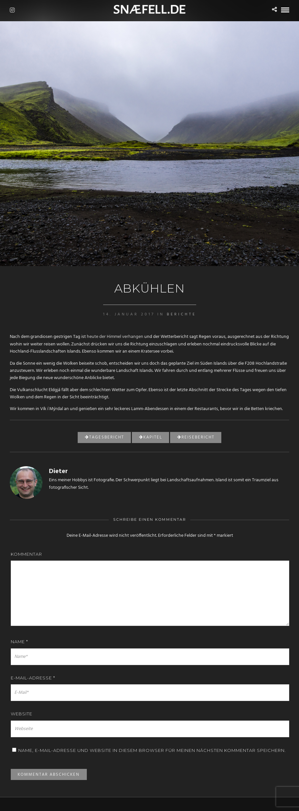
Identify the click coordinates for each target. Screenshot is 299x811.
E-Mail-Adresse (33, 677)
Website (21, 713)
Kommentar (26, 554)
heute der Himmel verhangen (115, 337)
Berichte (181, 314)
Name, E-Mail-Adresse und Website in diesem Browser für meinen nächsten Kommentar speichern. (152, 750)
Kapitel (150, 437)
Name (19, 641)
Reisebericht (195, 437)
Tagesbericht (104, 437)
